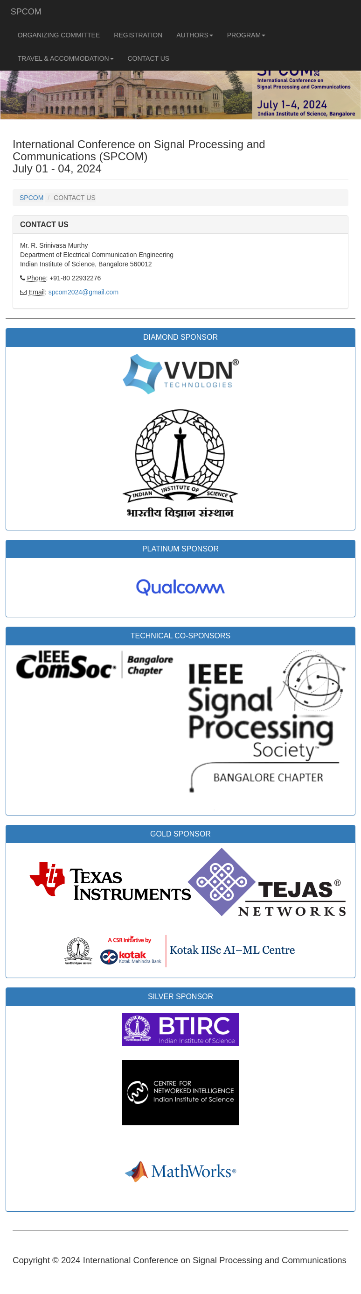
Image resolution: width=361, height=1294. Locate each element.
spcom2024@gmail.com (83, 292)
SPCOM (26, 11)
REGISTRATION (138, 35)
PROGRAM (246, 38)
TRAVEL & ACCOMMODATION (66, 61)
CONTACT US (149, 58)
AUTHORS (194, 38)
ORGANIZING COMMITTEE (59, 35)
